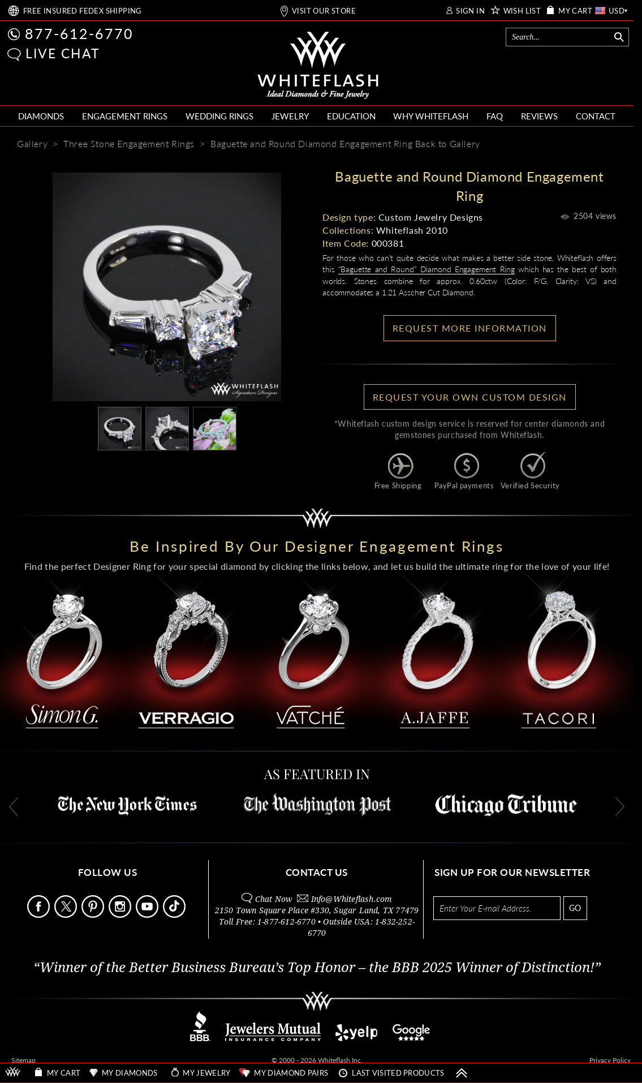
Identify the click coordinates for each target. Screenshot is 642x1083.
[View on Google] (412, 1038)
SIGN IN (470, 11)
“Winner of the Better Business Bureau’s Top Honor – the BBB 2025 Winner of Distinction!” (317, 967)
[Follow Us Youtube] (148, 914)
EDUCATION (351, 116)
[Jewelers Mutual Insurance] (273, 1038)
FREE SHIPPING (82, 11)
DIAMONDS (41, 116)
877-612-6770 (79, 33)
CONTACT (595, 116)
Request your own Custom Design (470, 397)
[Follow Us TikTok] (175, 914)
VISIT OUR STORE (324, 11)
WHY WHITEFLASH (430, 116)
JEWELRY (290, 116)
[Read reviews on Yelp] (356, 1038)
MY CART (575, 11)
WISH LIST (522, 11)
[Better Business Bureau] (200, 1038)
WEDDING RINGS (219, 116)
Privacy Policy (610, 1060)
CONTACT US (317, 872)
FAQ (494, 116)
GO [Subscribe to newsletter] (575, 908)
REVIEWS (539, 116)
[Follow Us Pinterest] (93, 914)
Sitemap (23, 1060)
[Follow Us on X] (66, 914)
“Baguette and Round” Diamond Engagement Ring (426, 269)
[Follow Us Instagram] (121, 914)
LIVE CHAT (62, 53)
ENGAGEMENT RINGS (124, 116)
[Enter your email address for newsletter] (497, 908)
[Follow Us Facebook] (39, 914)
